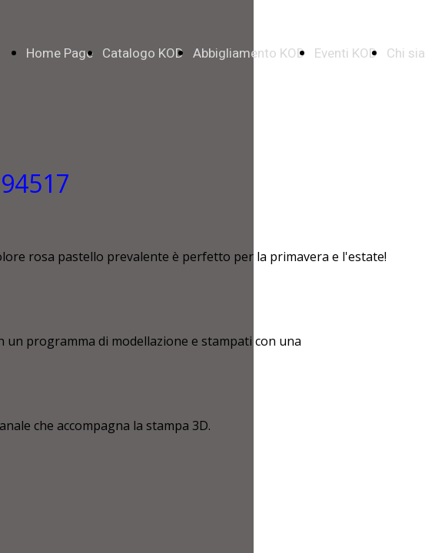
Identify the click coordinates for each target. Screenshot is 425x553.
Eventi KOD (345, 53)
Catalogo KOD (143, 53)
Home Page (59, 53)
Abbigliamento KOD (249, 53)
